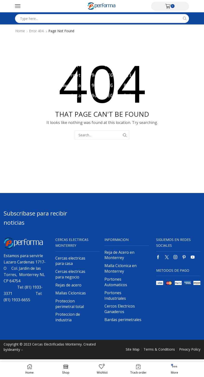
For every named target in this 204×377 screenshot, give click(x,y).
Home (20, 31)
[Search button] (184, 18)
